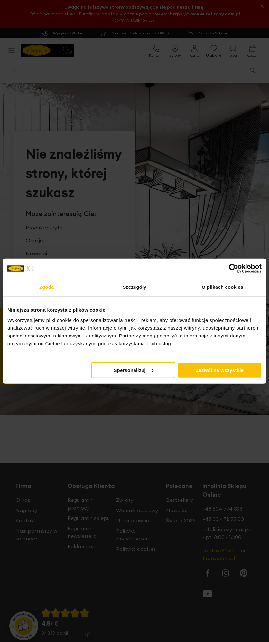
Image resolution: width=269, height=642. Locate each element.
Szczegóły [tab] (134, 287)
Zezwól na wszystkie (220, 370)
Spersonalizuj (133, 370)
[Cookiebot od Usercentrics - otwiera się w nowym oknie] (233, 268)
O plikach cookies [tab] (222, 287)
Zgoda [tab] (46, 287)
